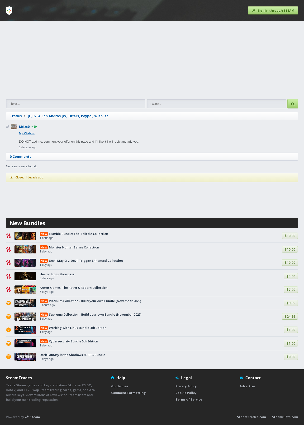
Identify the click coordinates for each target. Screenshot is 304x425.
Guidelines (119, 386)
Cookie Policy (186, 393)
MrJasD (24, 126)
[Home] (9, 10)
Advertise (247, 386)
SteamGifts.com (285, 417)
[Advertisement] (148, 60)
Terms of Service (189, 399)
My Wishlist (27, 133)
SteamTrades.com (251, 417)
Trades (16, 116)
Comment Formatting (128, 393)
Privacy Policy (186, 386)
